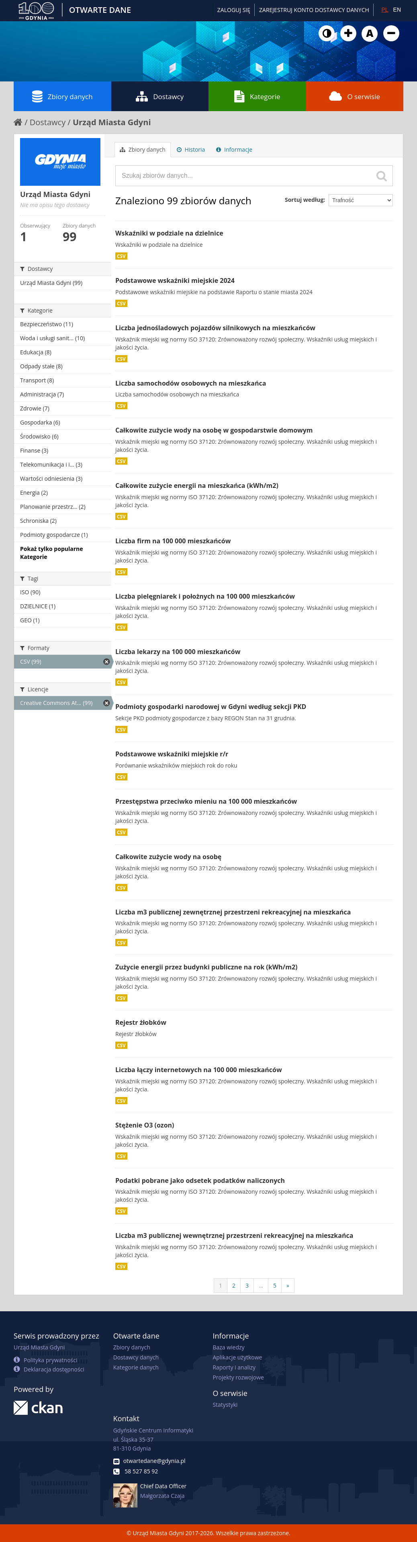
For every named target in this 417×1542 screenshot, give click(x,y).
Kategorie (257, 96)
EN (397, 9)
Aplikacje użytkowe (237, 1357)
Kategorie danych (136, 1367)
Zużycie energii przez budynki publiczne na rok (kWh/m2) (206, 967)
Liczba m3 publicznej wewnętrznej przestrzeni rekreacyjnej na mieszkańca (234, 1235)
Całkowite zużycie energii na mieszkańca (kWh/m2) (196, 485)
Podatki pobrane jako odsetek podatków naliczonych (200, 1180)
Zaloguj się (233, 10)
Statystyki (225, 1404)
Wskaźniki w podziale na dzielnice (169, 233)
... (261, 1285)
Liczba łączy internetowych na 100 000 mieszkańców (198, 1069)
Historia (191, 149)
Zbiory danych (62, 96)
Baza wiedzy (228, 1347)
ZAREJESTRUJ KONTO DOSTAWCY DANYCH (314, 10)
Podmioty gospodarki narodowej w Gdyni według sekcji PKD (210, 706)
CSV (121, 256)
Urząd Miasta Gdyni (112, 122)
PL (384, 9)
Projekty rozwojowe (238, 1377)
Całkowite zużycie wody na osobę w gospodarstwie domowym (214, 430)
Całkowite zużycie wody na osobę (168, 856)
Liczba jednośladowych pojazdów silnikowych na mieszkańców (215, 327)
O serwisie (354, 96)
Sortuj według (304, 199)
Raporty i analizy (234, 1367)
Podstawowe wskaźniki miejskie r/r (171, 754)
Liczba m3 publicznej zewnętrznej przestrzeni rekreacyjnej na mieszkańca (233, 912)
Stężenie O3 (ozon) (144, 1125)
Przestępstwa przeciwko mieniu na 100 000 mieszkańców (206, 801)
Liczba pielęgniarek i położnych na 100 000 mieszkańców (205, 596)
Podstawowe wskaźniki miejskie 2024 (175, 280)
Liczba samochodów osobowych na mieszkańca (190, 383)
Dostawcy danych (136, 1357)
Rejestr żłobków (140, 1022)
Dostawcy (160, 96)
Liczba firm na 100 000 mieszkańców (173, 540)
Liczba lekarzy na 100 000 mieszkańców (177, 651)
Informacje (234, 149)
